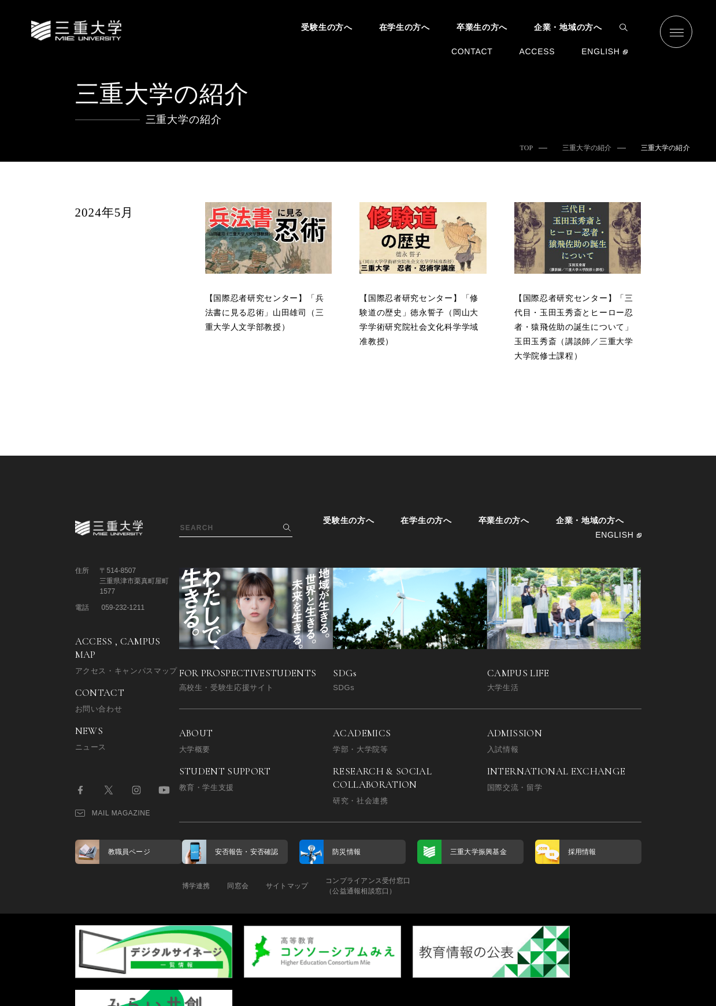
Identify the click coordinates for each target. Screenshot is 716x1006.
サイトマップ (298, 886)
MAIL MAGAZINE (113, 813)
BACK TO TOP (604, 991)
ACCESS (537, 51)
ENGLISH (600, 51)
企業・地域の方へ (568, 27)
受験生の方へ (326, 27)
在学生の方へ (404, 27)
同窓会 (243, 886)
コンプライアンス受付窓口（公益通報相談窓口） (385, 886)
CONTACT (472, 51)
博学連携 (196, 886)
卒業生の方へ (482, 27)
